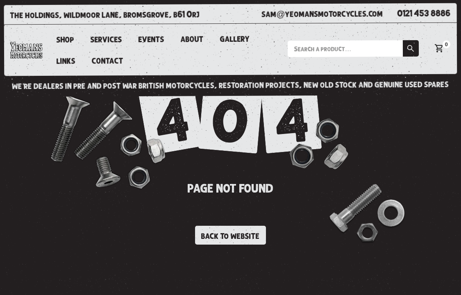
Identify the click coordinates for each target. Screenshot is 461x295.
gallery (235, 39)
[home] (26, 50)
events (151, 39)
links (66, 61)
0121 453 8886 (424, 14)
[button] (353, 48)
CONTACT (107, 61)
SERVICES (106, 39)
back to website (230, 236)
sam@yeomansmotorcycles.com (322, 14)
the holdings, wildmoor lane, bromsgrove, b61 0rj (105, 15)
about (192, 39)
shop (65, 39)
